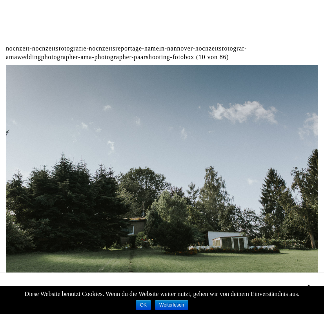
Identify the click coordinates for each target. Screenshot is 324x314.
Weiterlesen (171, 305)
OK (143, 305)
